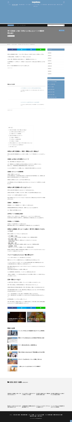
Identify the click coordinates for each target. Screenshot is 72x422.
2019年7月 (49, 55)
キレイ (15, 25)
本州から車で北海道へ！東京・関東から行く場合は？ (17, 130)
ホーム (10, 4)
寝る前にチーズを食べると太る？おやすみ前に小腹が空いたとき (14, 407)
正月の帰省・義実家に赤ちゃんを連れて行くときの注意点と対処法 (57, 394)
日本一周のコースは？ (12, 146)
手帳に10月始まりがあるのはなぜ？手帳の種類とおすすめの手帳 (31, 352)
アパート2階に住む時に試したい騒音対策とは (27, 345)
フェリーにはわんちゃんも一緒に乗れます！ (16, 144)
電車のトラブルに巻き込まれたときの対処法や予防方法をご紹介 (31, 337)
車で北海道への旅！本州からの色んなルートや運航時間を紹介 (26, 44)
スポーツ (18, 25)
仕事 (24, 25)
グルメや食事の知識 (43, 4)
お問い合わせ (35, 6)
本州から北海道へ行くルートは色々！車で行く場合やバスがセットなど (20, 143)
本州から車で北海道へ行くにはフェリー (15, 135)
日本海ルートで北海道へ (14, 141)
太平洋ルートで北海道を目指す (15, 139)
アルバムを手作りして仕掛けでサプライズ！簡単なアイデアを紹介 (28, 394)
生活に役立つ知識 (15, 4)
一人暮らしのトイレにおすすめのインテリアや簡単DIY (29, 366)
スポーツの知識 (28, 4)
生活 (21, 25)
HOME (9, 44)
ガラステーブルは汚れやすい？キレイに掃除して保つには (30, 359)
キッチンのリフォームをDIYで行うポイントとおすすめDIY (30, 102)
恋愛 (23, 25)
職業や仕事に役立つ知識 (52, 4)
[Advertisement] (36, 16)
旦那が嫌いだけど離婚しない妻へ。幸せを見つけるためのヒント (14, 394)
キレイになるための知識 (35, 4)
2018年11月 (50, 63)
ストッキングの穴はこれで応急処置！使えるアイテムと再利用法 (31, 330)
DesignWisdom (36, 2)
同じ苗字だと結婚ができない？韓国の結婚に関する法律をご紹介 (43, 394)
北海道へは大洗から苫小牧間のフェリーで (16, 131)
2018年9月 (49, 68)
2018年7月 (49, 73)
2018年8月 (49, 71)
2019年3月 (49, 58)
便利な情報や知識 (21, 4)
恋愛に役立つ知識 (59, 4)
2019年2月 (49, 60)
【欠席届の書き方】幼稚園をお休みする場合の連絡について (28, 407)
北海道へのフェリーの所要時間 (15, 133)
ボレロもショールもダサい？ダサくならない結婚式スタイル (43, 407)
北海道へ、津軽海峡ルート (14, 137)
